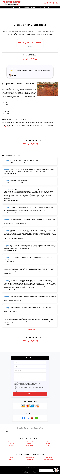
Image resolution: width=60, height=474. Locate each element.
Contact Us (46, 7)
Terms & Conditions (33, 380)
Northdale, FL (30, 433)
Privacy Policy (26, 380)
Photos (39, 7)
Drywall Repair (30, 449)
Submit (30, 383)
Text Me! (16, 372)
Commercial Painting (48, 449)
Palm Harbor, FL (11, 435)
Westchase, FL (11, 436)
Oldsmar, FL (48, 433)
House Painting (11, 449)
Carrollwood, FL (11, 431)
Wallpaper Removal (30, 450)
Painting (11, 447)
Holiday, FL (11, 433)
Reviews (33, 7)
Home (12, 7)
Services (19, 7)
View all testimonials (30, 319)
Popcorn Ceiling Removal (11, 450)
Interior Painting (30, 447)
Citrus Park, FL (30, 431)
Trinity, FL (48, 435)
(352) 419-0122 (51, 3)
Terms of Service (39, 471)
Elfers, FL (49, 431)
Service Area (26, 7)
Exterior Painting (48, 447)
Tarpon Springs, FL (30, 435)
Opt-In (16, 376)
